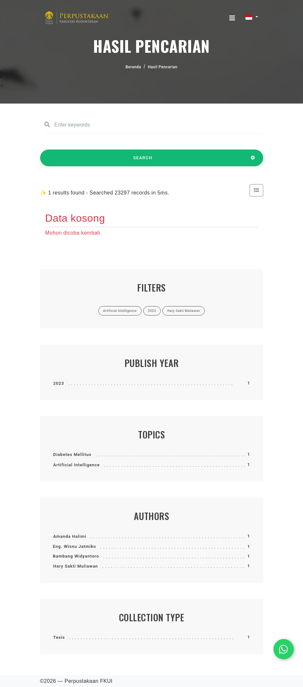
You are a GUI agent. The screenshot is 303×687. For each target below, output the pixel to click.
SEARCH (142, 160)
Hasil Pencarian (163, 67)
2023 (58, 383)
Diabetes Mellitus (72, 454)
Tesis (59, 637)
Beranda (133, 67)
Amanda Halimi (69, 536)
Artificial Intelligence (76, 464)
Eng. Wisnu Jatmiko (74, 546)
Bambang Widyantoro (76, 556)
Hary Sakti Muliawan (75, 566)
